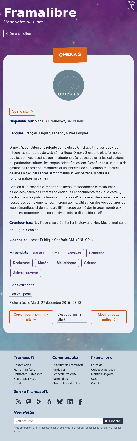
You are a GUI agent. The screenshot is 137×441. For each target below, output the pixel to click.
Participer (58, 369)
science (90, 263)
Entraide (96, 365)
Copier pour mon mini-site (31, 317)
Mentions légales (102, 374)
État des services (25, 378)
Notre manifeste (24, 369)
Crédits (96, 383)
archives (74, 253)
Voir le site (22, 111)
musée (43, 263)
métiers (38, 253)
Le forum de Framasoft (67, 365)
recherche (21, 263)
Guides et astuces (103, 369)
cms (55, 253)
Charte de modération (66, 383)
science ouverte (25, 273)
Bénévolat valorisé (64, 374)
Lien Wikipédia (20, 294)
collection (96, 253)
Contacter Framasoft (28, 374)
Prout (17, 383)
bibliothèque (66, 263)
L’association (22, 365)
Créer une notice (18, 34)
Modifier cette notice (109, 317)
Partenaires (60, 378)
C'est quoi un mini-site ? (71, 317)
